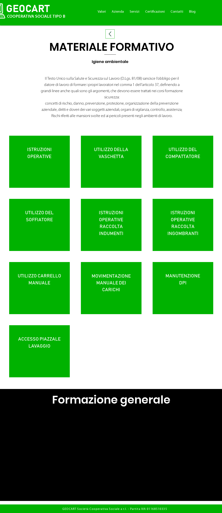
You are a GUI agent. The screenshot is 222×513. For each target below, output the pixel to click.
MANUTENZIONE (183, 276)
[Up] (110, 33)
